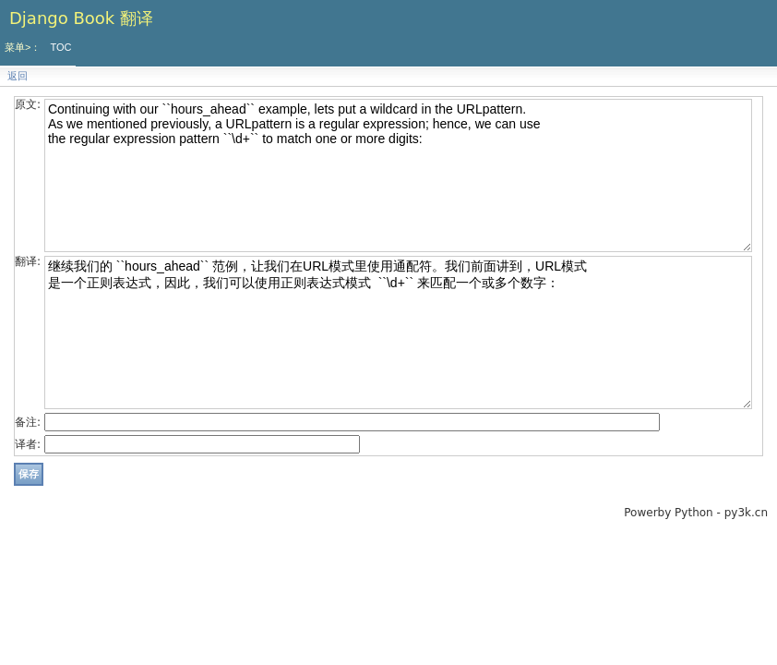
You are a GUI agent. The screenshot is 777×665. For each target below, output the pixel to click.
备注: (28, 422)
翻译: (28, 261)
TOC (60, 47)
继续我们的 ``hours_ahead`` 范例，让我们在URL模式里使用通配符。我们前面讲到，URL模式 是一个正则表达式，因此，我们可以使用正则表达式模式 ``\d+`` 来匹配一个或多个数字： (398, 332)
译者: (28, 444)
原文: (28, 104)
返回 (17, 76)
